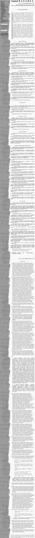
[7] (28, 73)
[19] (19, 188)
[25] (21, 239)
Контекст (2, 17)
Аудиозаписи (3, 13)
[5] (32, 61)
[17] (19, 163)
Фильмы (2, 14)
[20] (23, 192)
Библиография (3, 16)
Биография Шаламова (21, 4)
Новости (2, 1)
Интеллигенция (32, 4)
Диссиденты (28, 4)
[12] (32, 110)
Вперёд (31, 3)
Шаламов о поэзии (29, 5)
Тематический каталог (4, 20)
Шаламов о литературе (24, 5)
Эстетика (33, 5)
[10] (16, 98)
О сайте (2, 19)
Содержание (26, 3)
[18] (26, 182)
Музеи (2, 18)
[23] (32, 215)
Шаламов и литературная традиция (15, 5)
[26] (20, 247)
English (8, 0)
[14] (13, 142)
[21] (17, 195)
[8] (32, 74)
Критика (2, 15)
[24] (28, 221)
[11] (25, 102)
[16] (22, 148)
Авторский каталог (4, 21)
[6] (22, 67)
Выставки (25, 4)
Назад (21, 3)
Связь (2, 22)
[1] (13, 44)
